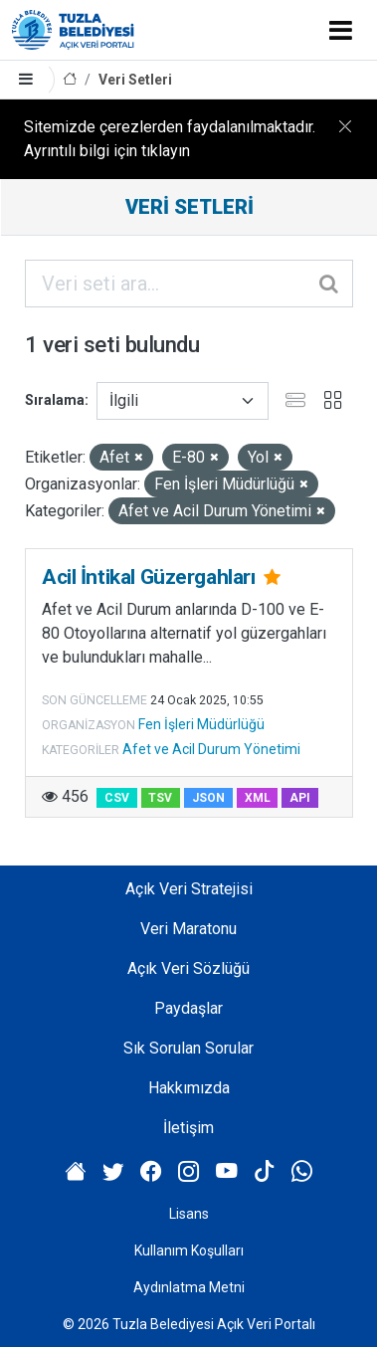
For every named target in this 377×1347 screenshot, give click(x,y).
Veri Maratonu (188, 928)
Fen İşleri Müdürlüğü (201, 724)
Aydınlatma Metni (189, 1287)
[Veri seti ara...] (189, 283)
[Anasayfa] (70, 80)
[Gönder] (330, 283)
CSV (116, 798)
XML (258, 798)
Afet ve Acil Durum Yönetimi (211, 749)
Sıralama (55, 400)
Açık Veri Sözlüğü (188, 968)
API (299, 798)
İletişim (188, 1127)
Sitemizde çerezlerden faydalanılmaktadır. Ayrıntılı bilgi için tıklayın (169, 138)
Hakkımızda (189, 1087)
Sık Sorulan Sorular (188, 1048)
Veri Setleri (135, 80)
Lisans (189, 1214)
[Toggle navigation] (340, 30)
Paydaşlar (188, 1008)
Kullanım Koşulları (189, 1250)
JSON (208, 798)
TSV (160, 798)
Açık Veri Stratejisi (189, 888)
